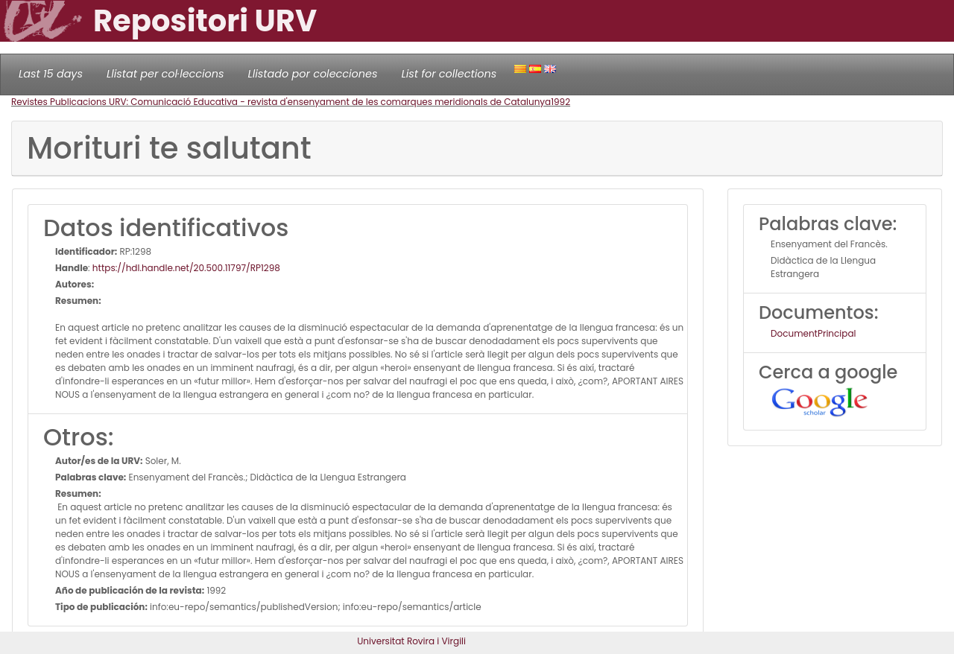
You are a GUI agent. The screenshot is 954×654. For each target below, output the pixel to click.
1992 (560, 101)
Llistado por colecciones (313, 73)
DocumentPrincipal (813, 333)
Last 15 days (51, 73)
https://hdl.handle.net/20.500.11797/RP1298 (186, 267)
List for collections (448, 73)
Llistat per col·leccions (165, 73)
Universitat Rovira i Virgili (411, 641)
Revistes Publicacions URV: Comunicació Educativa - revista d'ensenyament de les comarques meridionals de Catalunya (281, 101)
